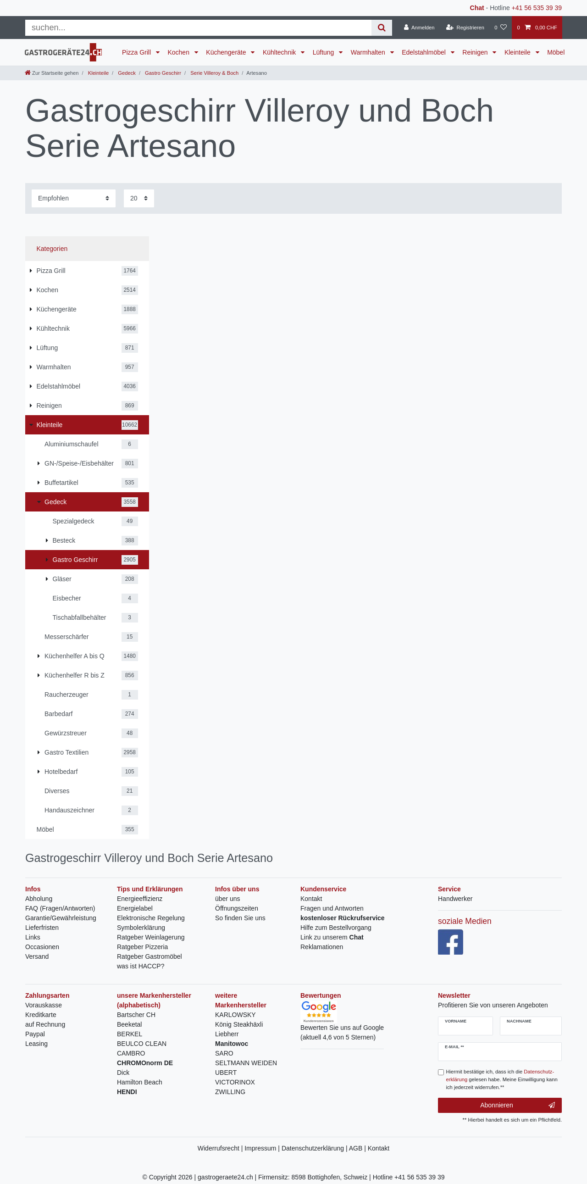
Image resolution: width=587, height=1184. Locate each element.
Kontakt (311, 898)
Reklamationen (321, 947)
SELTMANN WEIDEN (246, 1063)
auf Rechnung (45, 1024)
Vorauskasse (43, 1005)
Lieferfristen (42, 927)
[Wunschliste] (500, 27)
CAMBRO (131, 1053)
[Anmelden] (419, 27)
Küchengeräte (227, 52)
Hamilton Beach (139, 1082)
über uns (227, 898)
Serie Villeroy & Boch (213, 73)
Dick (123, 1072)
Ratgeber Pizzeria (142, 947)
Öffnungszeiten (236, 908)
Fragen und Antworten (332, 908)
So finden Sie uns (240, 918)
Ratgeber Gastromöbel (149, 956)
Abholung (38, 898)
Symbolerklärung (141, 927)
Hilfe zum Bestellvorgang (335, 927)
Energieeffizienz (139, 898)
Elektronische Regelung (151, 918)
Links (32, 937)
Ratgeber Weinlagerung (151, 937)
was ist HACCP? (140, 966)
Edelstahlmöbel (425, 52)
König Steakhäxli (239, 1024)
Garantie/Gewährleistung (60, 918)
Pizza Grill (137, 52)
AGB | (358, 1148)
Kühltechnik (280, 52)
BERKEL (129, 1034)
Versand (37, 956)
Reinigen (475, 52)
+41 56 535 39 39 (537, 7)
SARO (224, 1053)
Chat (477, 7)
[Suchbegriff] (198, 28)
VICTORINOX (235, 1082)
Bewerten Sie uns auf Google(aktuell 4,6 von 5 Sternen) (342, 1024)
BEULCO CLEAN (141, 1043)
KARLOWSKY (235, 1014)
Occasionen (42, 947)
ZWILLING (230, 1091)
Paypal (35, 1034)
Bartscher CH (136, 1014)
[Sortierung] (74, 198)
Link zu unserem (332, 937)
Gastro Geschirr (162, 73)
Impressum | (263, 1148)
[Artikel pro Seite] (139, 198)
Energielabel (135, 908)
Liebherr (226, 1034)
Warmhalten (369, 52)
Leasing (36, 1043)
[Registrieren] (465, 27)
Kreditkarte (40, 1014)
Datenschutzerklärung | (315, 1148)
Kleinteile (518, 52)
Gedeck (126, 73)
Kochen (179, 52)
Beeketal (129, 1024)
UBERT (226, 1072)
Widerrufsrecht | (221, 1148)
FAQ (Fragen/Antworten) (60, 908)
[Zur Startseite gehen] (51, 73)
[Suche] (381, 28)
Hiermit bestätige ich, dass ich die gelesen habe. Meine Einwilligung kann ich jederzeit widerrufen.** (502, 1079)
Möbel (556, 52)
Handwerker (455, 898)
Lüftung (324, 52)
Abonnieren (517, 1105)
